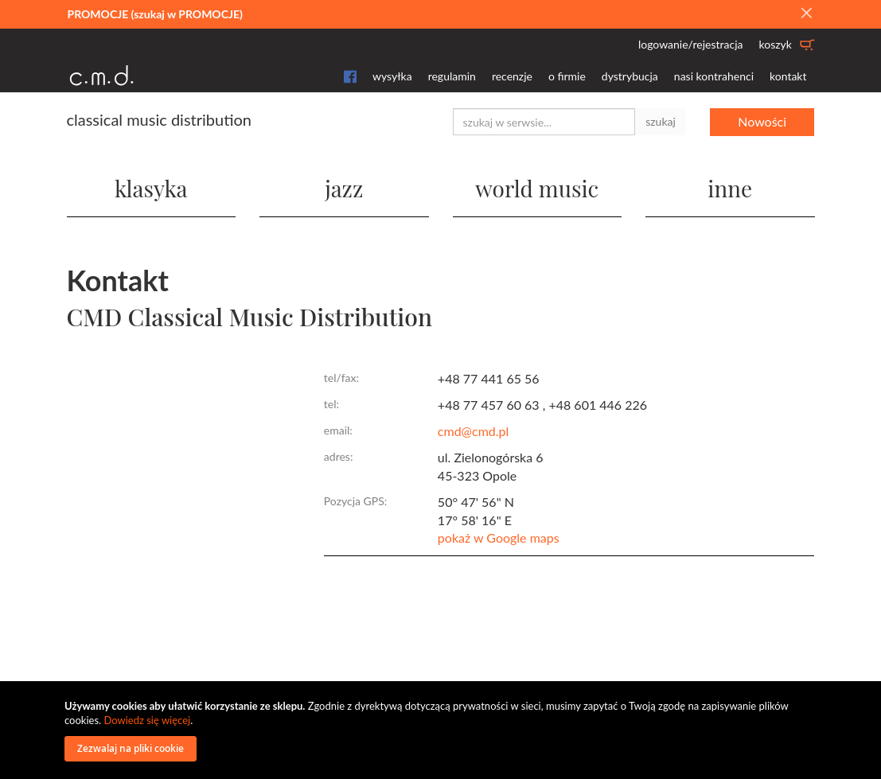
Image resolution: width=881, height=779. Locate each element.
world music (536, 188)
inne (730, 188)
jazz (344, 188)
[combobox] (544, 121)
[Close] (806, 13)
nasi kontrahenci (714, 76)
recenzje (512, 76)
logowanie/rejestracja (690, 44)
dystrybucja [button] (630, 76)
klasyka (151, 188)
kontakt (788, 76)
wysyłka (392, 76)
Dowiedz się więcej (146, 720)
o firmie (567, 76)
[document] (442, 730)
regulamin (452, 76)
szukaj (660, 121)
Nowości (762, 121)
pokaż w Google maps (498, 537)
